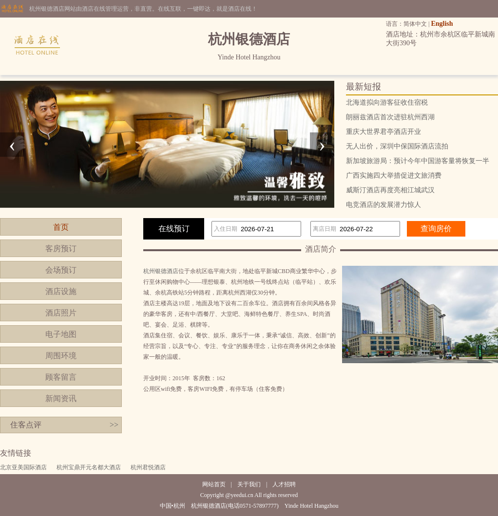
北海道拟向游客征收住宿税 (387, 102)
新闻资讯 (61, 398)
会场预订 (61, 270)
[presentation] (12, 144)
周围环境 (61, 355)
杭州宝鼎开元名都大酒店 (89, 467)
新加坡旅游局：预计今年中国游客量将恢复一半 (417, 161)
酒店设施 (61, 291)
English (442, 23)
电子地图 (61, 334)
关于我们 (249, 484)
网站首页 (214, 484)
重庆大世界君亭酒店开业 (383, 131)
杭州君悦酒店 (148, 467)
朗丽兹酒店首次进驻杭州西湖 (390, 117)
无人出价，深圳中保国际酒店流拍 (397, 146)
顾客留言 (61, 377)
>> (114, 425)
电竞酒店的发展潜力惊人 (383, 204)
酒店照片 (61, 313)
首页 (61, 227)
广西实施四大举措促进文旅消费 (393, 175)
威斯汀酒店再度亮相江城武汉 (390, 190)
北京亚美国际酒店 (23, 467)
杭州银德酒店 (160, 271)
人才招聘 (284, 484)
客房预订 (61, 248)
